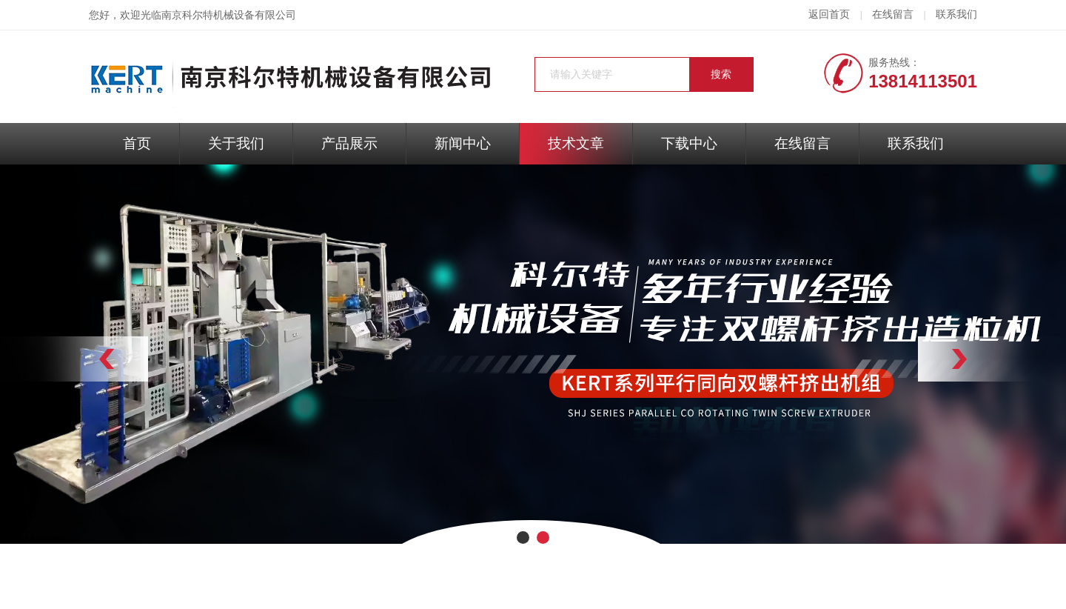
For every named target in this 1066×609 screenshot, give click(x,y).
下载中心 (689, 143)
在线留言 (893, 14)
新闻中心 (463, 143)
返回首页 (829, 14)
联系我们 (956, 14)
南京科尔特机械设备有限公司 (228, 15)
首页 (137, 143)
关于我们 (236, 143)
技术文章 (576, 143)
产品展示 (349, 143)
